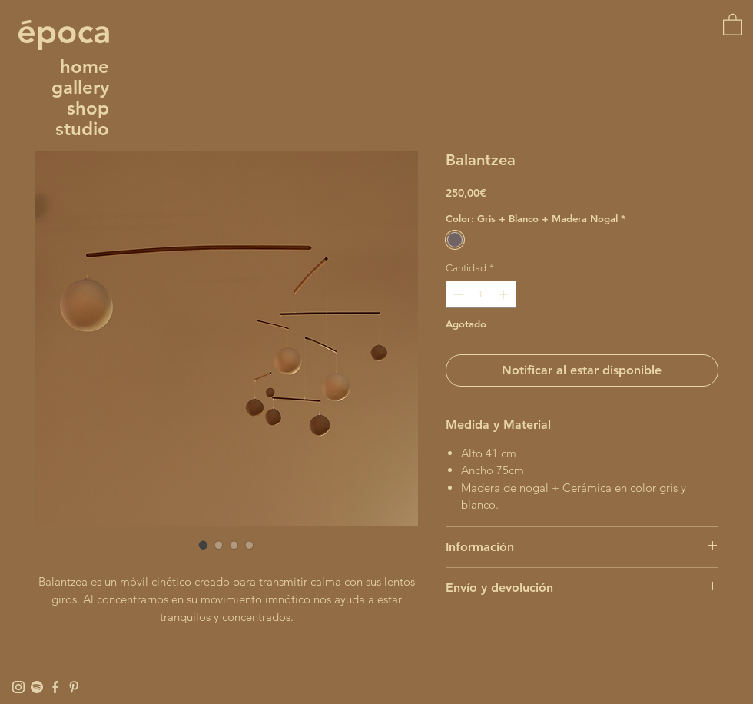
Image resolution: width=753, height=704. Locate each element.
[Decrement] (457, 294)
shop (88, 108)
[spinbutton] (481, 294)
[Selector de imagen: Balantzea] (203, 545)
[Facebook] (55, 687)
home (84, 66)
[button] (732, 23)
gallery (80, 87)
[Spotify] (37, 687)
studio (82, 128)
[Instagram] (18, 687)
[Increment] (505, 294)
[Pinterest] (74, 687)
